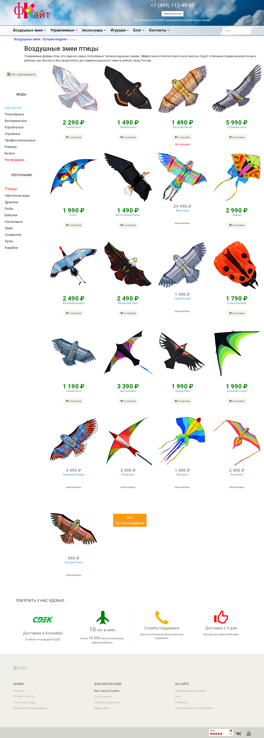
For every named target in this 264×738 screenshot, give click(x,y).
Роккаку (11, 147)
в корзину (73, 137)
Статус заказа (102, 696)
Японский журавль (73, 303)
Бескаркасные (16, 121)
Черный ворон (127, 127)
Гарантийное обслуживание (30, 708)
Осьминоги (13, 235)
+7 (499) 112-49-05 (172, 5)
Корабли (11, 248)
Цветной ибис (128, 391)
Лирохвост (182, 474)
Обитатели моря (17, 195)
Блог (139, 30)
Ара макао (236, 474)
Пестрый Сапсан (182, 127)
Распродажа (14, 160)
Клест (73, 215)
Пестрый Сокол (74, 562)
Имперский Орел (128, 303)
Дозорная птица (237, 391)
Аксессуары (94, 30)
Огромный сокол (237, 127)
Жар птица (182, 210)
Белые (10, 153)
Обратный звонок (172, 13)
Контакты (159, 30)
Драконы (12, 202)
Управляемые (63, 30)
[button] (130, 520)
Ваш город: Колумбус (107, 690)
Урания (236, 215)
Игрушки (120, 30)
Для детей (13, 108)
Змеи (9, 228)
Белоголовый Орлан (128, 215)
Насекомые (14, 222)
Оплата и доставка (24, 702)
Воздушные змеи (29, 30)
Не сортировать (21, 74)
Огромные (12, 134)
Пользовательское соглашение (194, 708)
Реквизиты (181, 702)
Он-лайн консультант (107, 702)
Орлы (9, 241)
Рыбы (9, 208)
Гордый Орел (182, 391)
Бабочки (11, 215)
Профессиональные (20, 140)
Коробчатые (14, 127)
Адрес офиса (102, 708)
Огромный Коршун (74, 474)
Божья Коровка (237, 303)
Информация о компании (190, 690)
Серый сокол (73, 391)
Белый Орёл (73, 127)
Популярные (14, 114)
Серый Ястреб (182, 298)
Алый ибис (128, 474)
